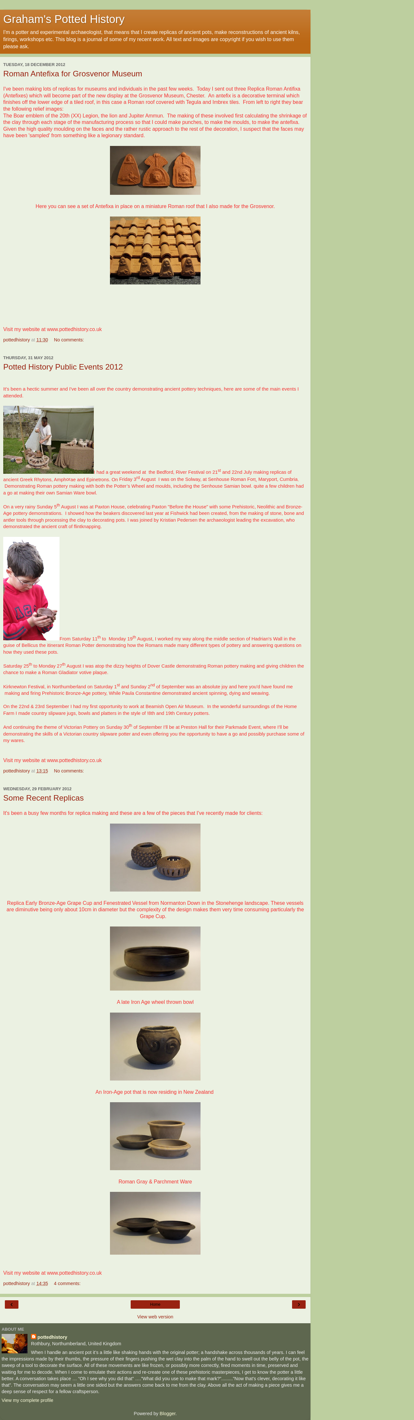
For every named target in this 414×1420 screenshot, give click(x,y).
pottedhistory (52, 1337)
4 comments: (67, 1283)
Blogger (168, 1413)
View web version (155, 1316)
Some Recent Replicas (43, 797)
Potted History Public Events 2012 (63, 366)
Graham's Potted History (64, 19)
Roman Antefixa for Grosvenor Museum (72, 73)
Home (155, 1304)
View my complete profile (27, 1400)
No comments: (69, 339)
